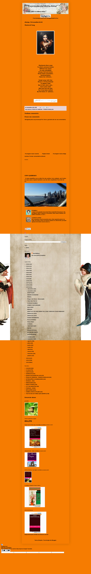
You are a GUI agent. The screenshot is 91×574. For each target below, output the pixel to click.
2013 (27, 360)
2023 (27, 270)
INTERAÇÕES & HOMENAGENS (34, 379)
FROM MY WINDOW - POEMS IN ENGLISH (42, 109)
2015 (27, 287)
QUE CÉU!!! (30, 307)
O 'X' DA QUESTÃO (31, 386)
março (30, 351)
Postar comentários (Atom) (37, 156)
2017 (27, 283)
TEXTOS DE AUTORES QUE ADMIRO (36, 393)
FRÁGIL (29, 297)
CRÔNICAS (29, 373)
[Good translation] (3, 550)
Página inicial (46, 153)
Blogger (54, 540)
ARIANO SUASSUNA (32, 294)
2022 (27, 272)
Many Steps (30, 321)
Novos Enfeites (31, 319)
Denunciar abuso (30, 397)
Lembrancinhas (31, 334)
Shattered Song (31, 330)
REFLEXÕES (29, 390)
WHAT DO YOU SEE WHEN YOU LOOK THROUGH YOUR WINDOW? (45, 311)
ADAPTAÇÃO (30, 292)
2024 (28, 268)
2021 (27, 274)
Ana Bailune (36, 253)
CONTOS (28, 372)
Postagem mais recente (32, 153)
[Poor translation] (8, 550)
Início (27, 247)
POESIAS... (29, 388)
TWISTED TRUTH (32, 301)
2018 (27, 280)
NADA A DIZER (30, 384)
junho (29, 345)
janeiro (30, 355)
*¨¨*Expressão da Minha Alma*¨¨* (42, 5)
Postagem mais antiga (59, 153)
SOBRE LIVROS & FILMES (33, 391)
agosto (30, 341)
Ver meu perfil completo (38, 255)
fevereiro (30, 353)
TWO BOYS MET (31, 326)
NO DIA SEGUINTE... (32, 332)
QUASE (29, 328)
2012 (27, 362)
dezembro (31, 288)
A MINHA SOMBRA (32, 303)
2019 (27, 278)
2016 (27, 285)
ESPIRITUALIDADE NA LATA (33, 375)
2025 (27, 266)
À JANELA (34, 210)
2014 (27, 358)
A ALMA (28, 368)
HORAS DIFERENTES (33, 317)
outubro (30, 337)
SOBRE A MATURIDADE (33, 305)
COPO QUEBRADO (31, 175)
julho (29, 343)
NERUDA (29, 309)
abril (29, 349)
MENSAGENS (29, 382)
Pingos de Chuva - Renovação (35, 299)
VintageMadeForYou (52, 18)
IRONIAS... (29, 381)
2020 (28, 276)
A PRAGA (29, 324)
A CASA (28, 370)
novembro (31, 291)
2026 (28, 264)
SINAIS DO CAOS (32, 313)
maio (29, 347)
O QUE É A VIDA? (36, 217)
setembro (31, 339)
